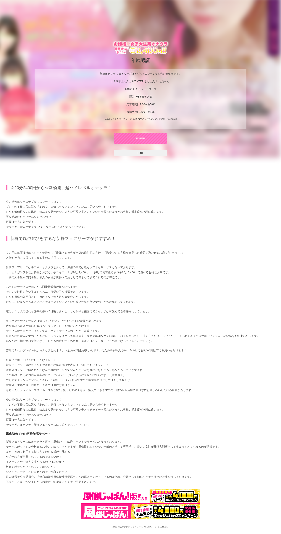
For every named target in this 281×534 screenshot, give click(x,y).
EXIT (140, 153)
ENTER (140, 138)
